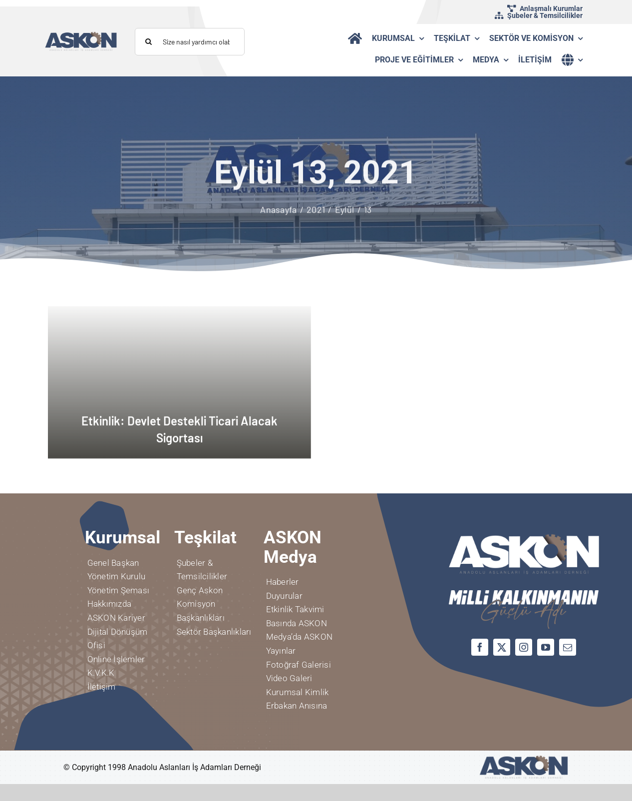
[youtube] (545, 647)
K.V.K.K (101, 673)
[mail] (567, 647)
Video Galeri (289, 678)
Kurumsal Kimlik (297, 692)
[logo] (81, 35)
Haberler (282, 582)
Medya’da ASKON (299, 637)
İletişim (101, 687)
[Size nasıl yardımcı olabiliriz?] (190, 41)
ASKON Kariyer (116, 618)
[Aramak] (148, 41)
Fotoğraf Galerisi (298, 665)
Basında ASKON (296, 623)
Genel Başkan (113, 563)
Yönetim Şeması (118, 590)
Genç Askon (200, 590)
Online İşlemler (116, 659)
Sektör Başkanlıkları (214, 632)
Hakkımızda (109, 604)
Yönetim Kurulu (116, 576)
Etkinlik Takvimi (295, 609)
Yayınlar (281, 651)
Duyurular (284, 596)
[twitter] (501, 647)
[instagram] (523, 647)
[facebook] (479, 647)
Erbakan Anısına (296, 706)
